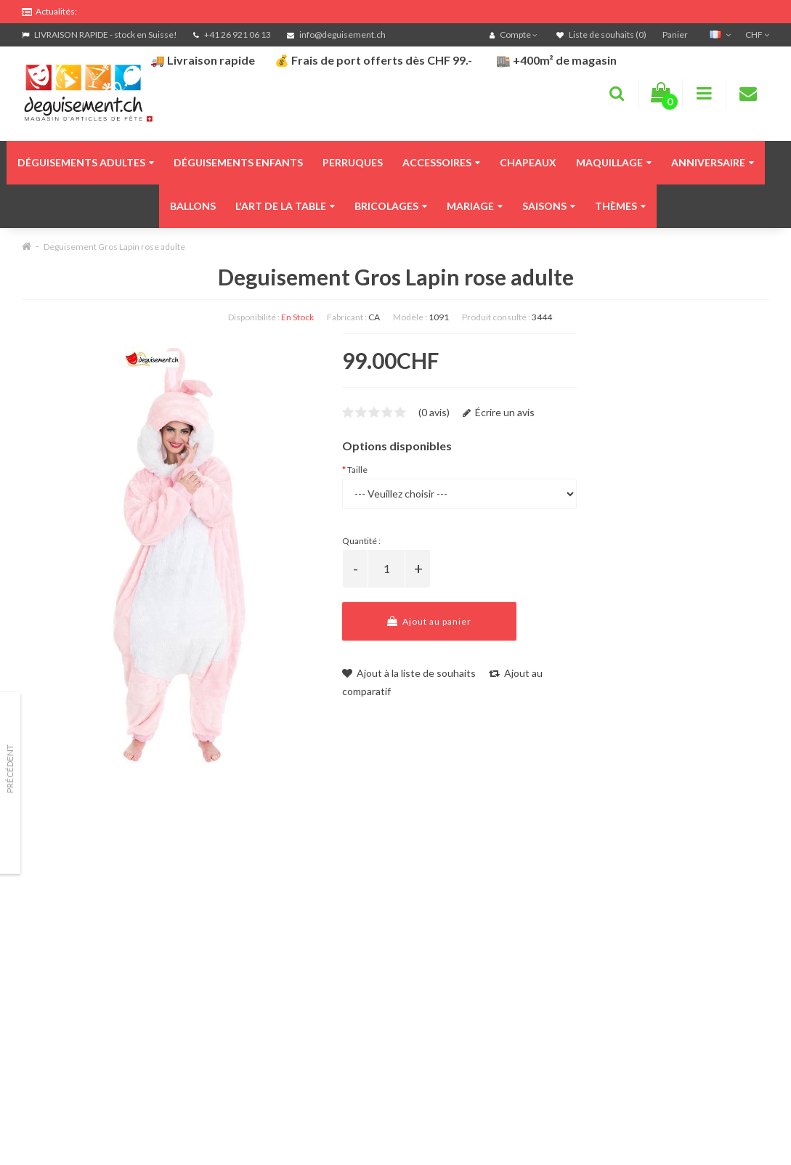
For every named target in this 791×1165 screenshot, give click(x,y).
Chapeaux (528, 162)
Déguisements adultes (85, 162)
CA (374, 317)
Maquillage (614, 162)
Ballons (193, 206)
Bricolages (390, 206)
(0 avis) (434, 412)
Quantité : (361, 540)
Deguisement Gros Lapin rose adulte (114, 246)
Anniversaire (712, 162)
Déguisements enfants (238, 162)
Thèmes (620, 206)
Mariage (475, 206)
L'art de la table (285, 206)
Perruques (353, 162)
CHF (757, 34)
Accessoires (441, 162)
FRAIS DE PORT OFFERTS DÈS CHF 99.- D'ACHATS (153, 9)
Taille (357, 469)
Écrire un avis (499, 412)
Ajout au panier (429, 621)
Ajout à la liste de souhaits (409, 673)
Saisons (548, 206)
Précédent (9, 768)
